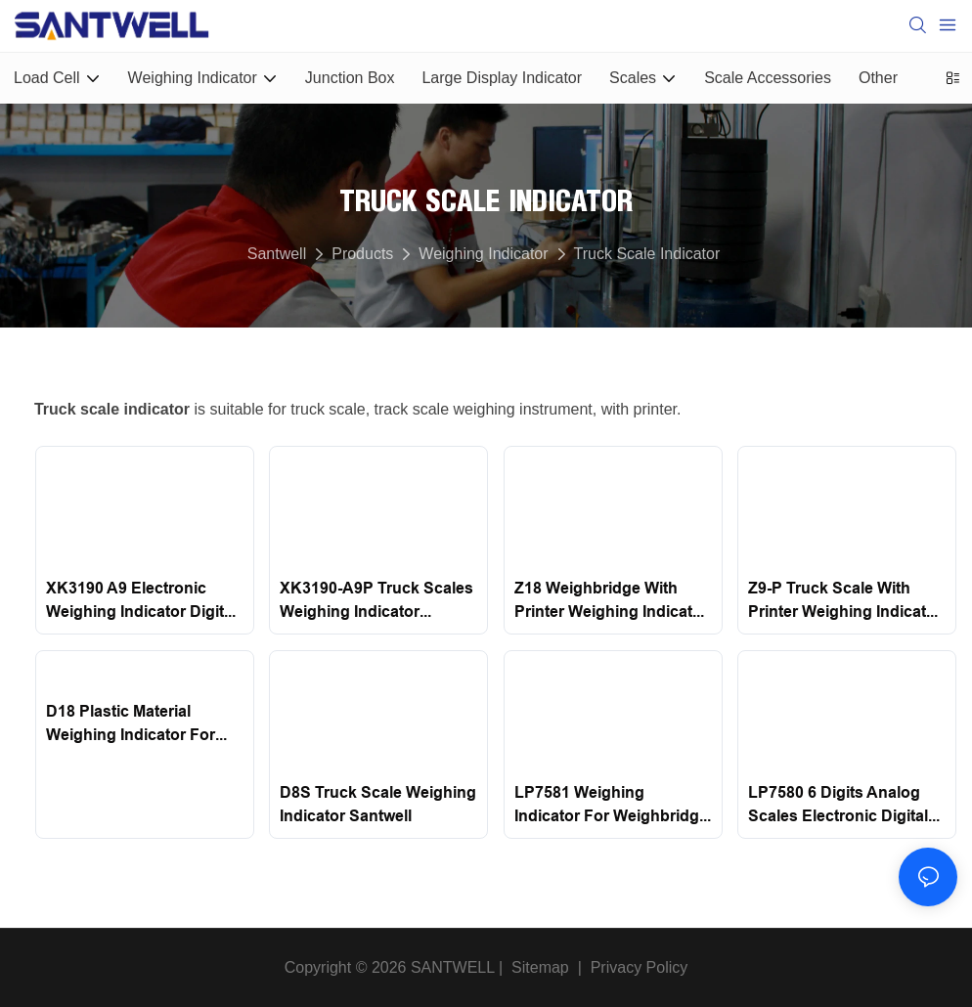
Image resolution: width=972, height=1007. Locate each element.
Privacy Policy (639, 967)
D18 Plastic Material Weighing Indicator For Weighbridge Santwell (130, 724)
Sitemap (538, 967)
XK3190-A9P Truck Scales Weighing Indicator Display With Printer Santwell (376, 601)
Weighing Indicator (483, 253)
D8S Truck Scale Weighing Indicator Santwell (378, 804)
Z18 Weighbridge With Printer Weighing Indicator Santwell (611, 601)
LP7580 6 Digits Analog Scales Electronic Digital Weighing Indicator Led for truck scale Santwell (839, 805)
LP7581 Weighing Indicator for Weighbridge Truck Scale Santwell (611, 805)
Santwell (276, 253)
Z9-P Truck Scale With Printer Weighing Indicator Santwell (845, 601)
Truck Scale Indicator (647, 253)
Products (362, 253)
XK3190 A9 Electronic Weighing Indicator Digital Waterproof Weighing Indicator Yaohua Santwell (142, 601)
